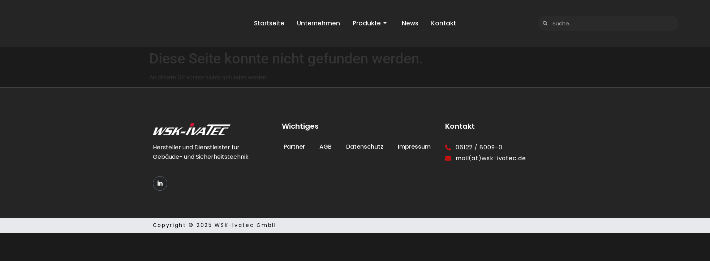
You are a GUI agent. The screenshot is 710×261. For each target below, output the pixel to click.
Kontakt (447, 23)
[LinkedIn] (160, 183)
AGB (325, 146)
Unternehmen (316, 23)
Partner (294, 146)
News (412, 23)
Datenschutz (364, 146)
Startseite (265, 23)
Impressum (414, 146)
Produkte (370, 23)
